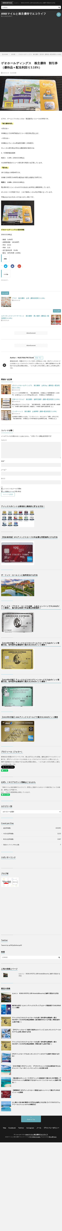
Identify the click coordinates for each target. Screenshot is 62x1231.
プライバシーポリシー (51, 1128)
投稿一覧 (38, 358)
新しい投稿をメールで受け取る (11, 491)
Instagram (30, 1128)
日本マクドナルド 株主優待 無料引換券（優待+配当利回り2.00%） (36, 399)
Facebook (12, 1128)
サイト (3, 478)
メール (3, 470)
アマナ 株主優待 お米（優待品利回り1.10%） (29, 298)
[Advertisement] (31, 33)
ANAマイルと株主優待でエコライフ (23, 13)
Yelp (4, 1128)
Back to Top (31, 1119)
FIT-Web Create (34, 1137)
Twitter (21, 1128)
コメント (4, 440)
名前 (3, 461)
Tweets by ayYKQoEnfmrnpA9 (11, 945)
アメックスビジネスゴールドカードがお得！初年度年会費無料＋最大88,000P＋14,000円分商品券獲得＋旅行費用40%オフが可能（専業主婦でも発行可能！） (36, 1020)
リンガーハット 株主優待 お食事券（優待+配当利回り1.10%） (35, 411)
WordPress (52, 1137)
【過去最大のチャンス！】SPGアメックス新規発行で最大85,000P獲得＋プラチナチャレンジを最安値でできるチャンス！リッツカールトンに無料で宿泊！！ (36, 1080)
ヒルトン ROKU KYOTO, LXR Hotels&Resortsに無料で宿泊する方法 (35, 993)
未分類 (14, 72)
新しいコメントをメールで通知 (11, 488)
